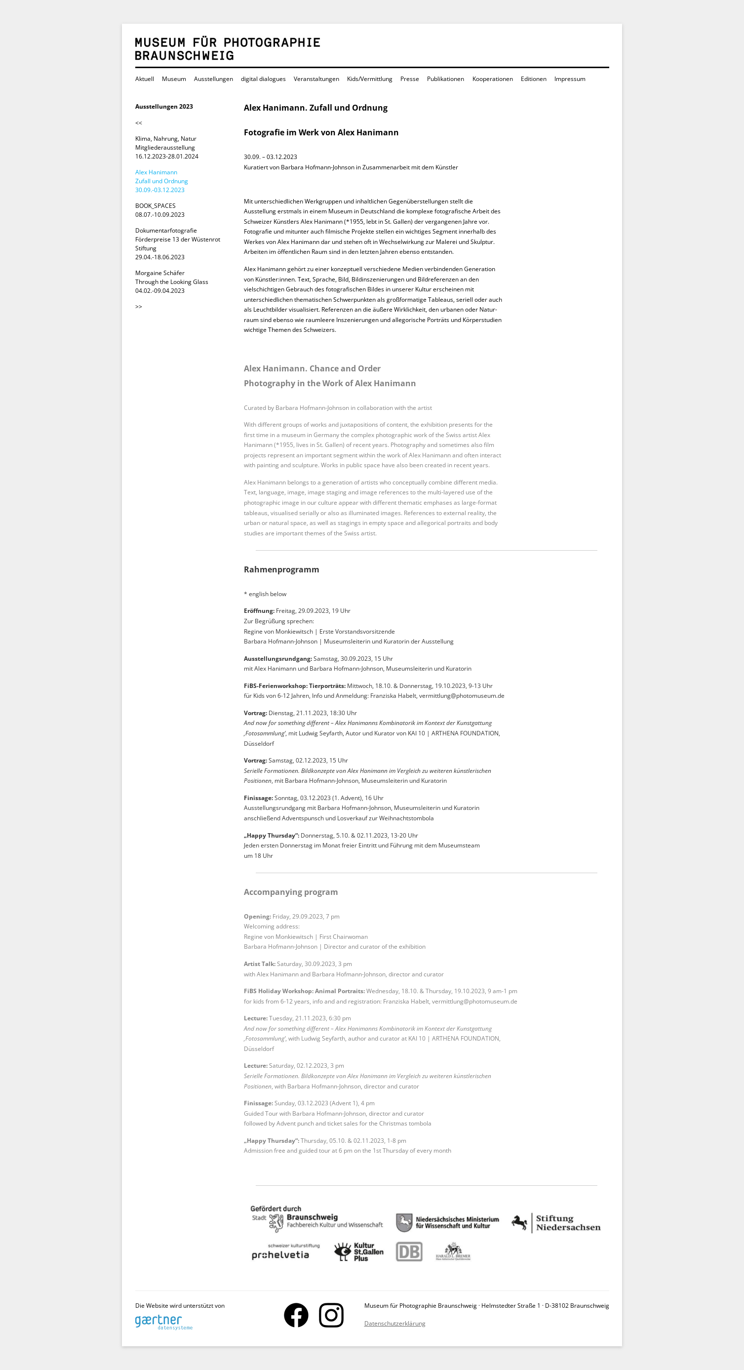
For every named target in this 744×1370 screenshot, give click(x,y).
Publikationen (445, 79)
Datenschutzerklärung (395, 1323)
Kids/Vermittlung (369, 79)
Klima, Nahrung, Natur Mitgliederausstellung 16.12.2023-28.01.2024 (166, 147)
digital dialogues (263, 79)
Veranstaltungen (316, 79)
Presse (409, 79)
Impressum (570, 79)
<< (138, 123)
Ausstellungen (213, 79)
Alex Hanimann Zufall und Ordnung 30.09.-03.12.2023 (161, 181)
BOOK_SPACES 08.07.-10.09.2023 (160, 210)
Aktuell (144, 79)
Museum (174, 79)
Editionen (534, 79)
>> (138, 306)
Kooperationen (492, 79)
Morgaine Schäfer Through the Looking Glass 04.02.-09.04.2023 (171, 282)
